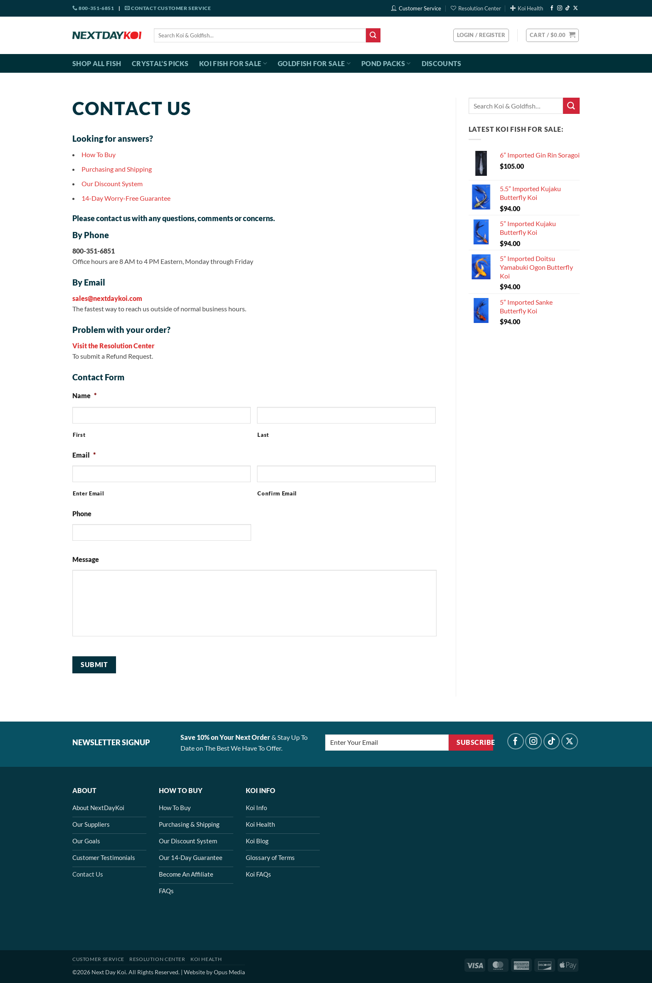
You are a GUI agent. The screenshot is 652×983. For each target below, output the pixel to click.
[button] (552, 35)
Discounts (442, 63)
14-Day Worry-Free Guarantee (126, 198)
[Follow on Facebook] (551, 8)
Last (263, 434)
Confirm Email (277, 493)
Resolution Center (476, 8)
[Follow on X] (575, 8)
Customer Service (416, 8)
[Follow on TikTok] (567, 8)
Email (84, 455)
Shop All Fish (96, 63)
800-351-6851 (93, 8)
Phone (81, 513)
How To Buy (99, 154)
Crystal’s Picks (160, 63)
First (79, 434)
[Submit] (373, 35)
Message (85, 559)
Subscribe (475, 742)
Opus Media (229, 972)
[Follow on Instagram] (559, 8)
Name (84, 395)
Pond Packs (386, 63)
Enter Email (88, 493)
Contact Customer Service (168, 8)
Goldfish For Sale (314, 63)
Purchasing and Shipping (117, 169)
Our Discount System (112, 183)
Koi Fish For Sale (233, 63)
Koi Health (526, 8)
